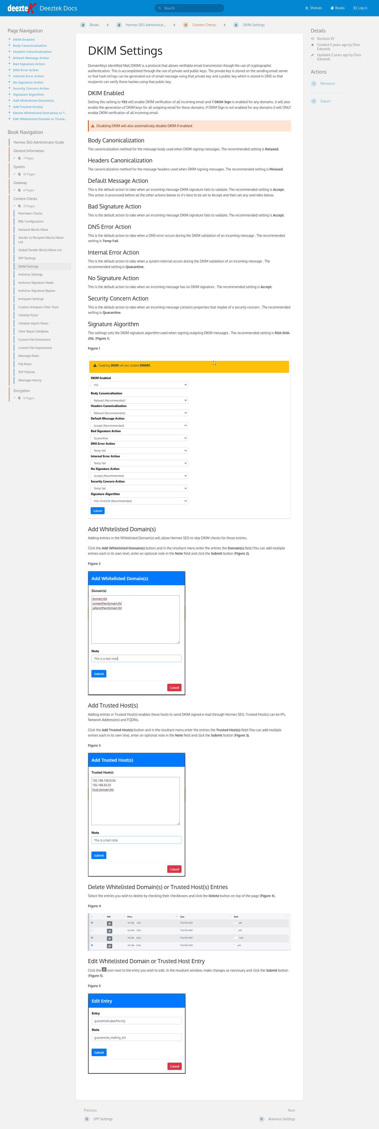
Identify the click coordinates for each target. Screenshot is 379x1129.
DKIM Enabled (24, 39)
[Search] (159, 8)
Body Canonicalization (30, 45)
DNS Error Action (26, 70)
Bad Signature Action (29, 64)
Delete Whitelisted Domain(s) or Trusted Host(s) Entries (40, 113)
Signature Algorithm (28, 94)
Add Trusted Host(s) (28, 107)
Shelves (313, 8)
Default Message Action (31, 58)
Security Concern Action (31, 88)
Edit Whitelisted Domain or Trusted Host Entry (40, 119)
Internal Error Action (28, 76)
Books (337, 8)
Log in (360, 8)
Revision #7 (323, 39)
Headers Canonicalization (32, 51)
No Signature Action (28, 82)
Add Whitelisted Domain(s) (33, 100)
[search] (189, 8)
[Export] (341, 101)
